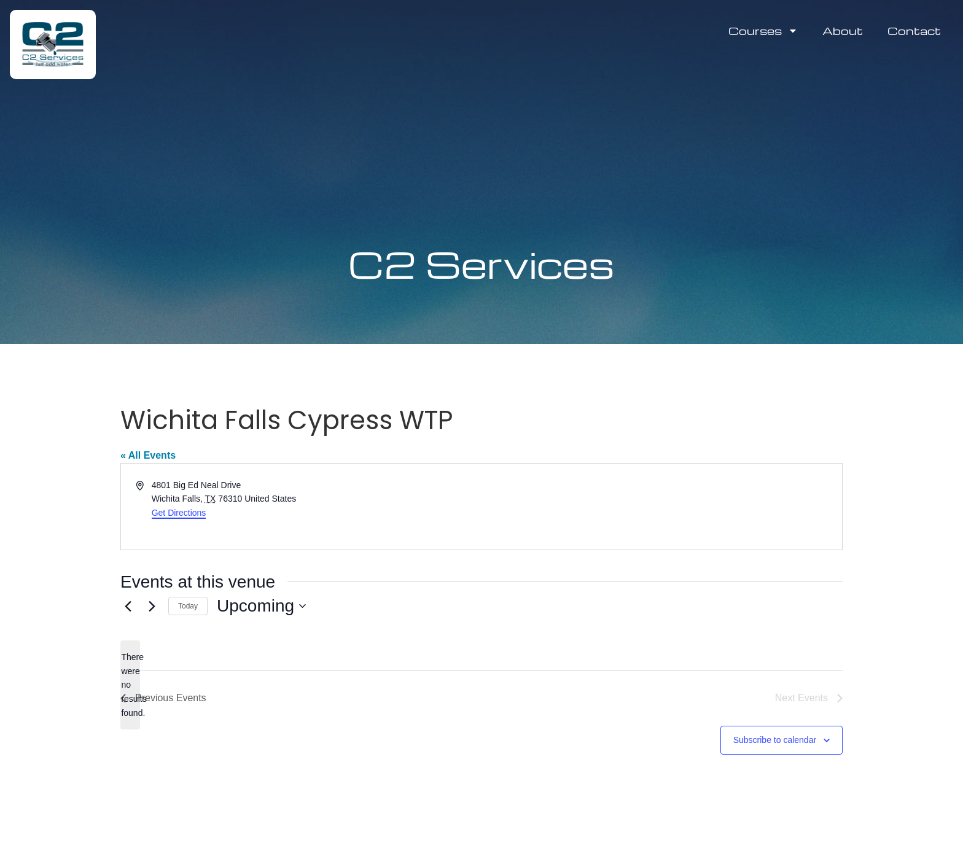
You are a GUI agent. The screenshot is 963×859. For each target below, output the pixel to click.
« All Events (148, 455)
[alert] (130, 684)
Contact (914, 30)
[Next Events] (151, 606)
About (842, 30)
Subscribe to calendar (774, 740)
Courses (763, 31)
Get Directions (179, 513)
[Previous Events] (127, 606)
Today (188, 606)
